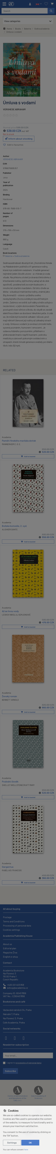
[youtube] (24, 1038)
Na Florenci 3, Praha (13, 1018)
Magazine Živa (10, 952)
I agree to (24, 1062)
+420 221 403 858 (13, 984)
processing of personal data (28, 1062)
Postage (7, 917)
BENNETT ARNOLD (10, 700)
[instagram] (15, 1038)
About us (7, 944)
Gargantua (7, 866)
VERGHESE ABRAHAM (14, 109)
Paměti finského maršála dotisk (19, 440)
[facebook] (6, 1038)
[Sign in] (31, 4)
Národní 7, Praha (11, 1014)
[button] (39, 4)
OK (30, 1142)
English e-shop (10, 956)
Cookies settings (11, 929)
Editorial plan (9, 948)
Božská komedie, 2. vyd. (14, 525)
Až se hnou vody (10, 611)
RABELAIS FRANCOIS (12, 870)
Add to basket (28, 456)
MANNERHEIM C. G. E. (11, 444)
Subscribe (10, 1070)
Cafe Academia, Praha (14, 1022)
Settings (12, 1142)
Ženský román (9, 696)
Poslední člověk (10, 781)
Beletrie (27, 28)
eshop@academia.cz (15, 987)
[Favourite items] (46, 4)
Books (18, 28)
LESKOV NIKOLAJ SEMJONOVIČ (16, 614)
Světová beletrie (41, 28)
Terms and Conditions (14, 921)
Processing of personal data (17, 925)
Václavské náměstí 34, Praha (17, 1009)
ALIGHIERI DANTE (10, 529)
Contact (7, 962)
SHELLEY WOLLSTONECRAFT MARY (18, 785)
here (26, 1149)
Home (7, 28)
